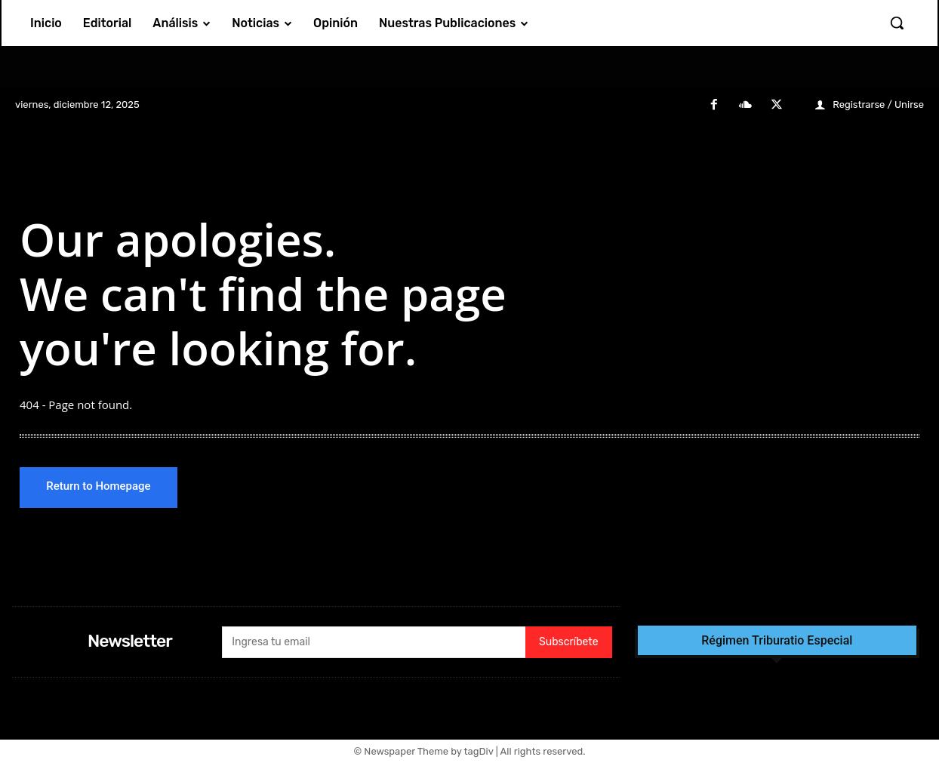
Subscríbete (569, 643)
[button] (896, 22)
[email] (373, 643)
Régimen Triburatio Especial (776, 641)
